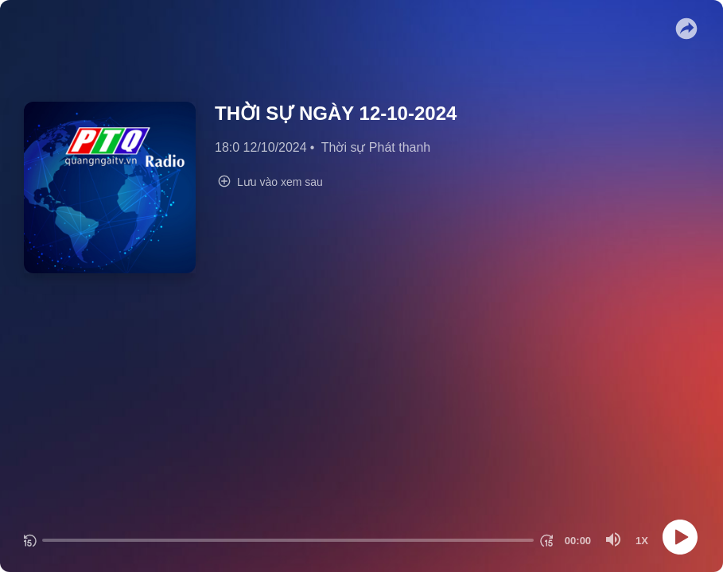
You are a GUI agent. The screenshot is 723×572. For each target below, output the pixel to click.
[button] (686, 28)
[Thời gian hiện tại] (578, 541)
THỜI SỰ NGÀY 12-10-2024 (336, 113)
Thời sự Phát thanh (376, 147)
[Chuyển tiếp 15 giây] (546, 540)
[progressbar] (288, 540)
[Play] (680, 537)
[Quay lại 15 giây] (30, 540)
